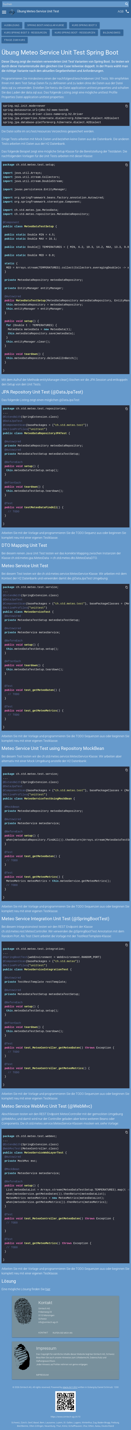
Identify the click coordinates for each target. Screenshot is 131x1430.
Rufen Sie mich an (62, 1333)
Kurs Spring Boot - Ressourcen (75, 32)
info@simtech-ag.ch (48, 1322)
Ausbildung (11, 25)
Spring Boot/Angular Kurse (45, 25)
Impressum (42, 1375)
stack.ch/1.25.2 (70, 1387)
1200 (116, 1387)
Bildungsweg (112, 32)
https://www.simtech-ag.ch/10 (65, 1416)
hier (47, 1289)
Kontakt (43, 1332)
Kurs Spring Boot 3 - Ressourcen (25, 32)
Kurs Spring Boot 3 (84, 25)
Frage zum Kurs (14, 40)
